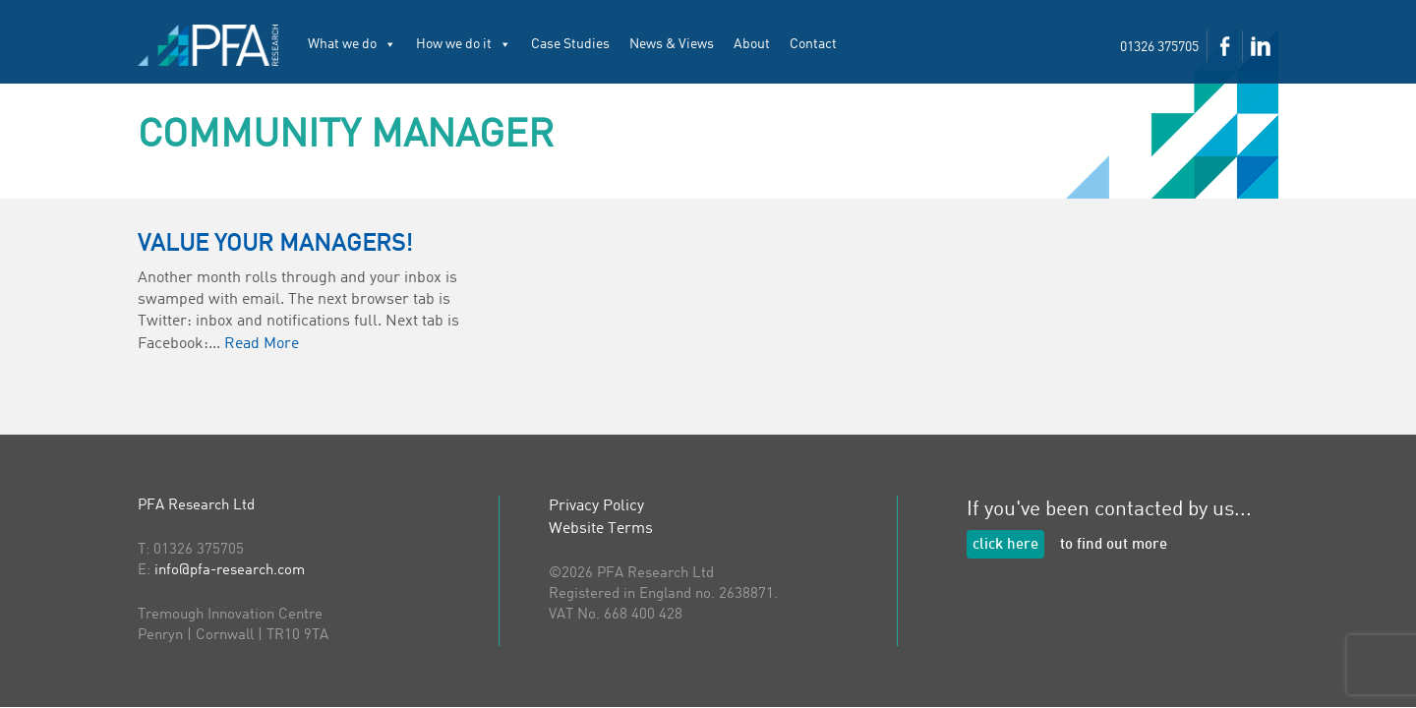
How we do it (463, 44)
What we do (352, 44)
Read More (261, 344)
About (752, 44)
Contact (813, 44)
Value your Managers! (275, 245)
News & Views (671, 44)
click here (1005, 545)
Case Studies (570, 44)
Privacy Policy (596, 506)
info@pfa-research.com (229, 570)
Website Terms (601, 529)
